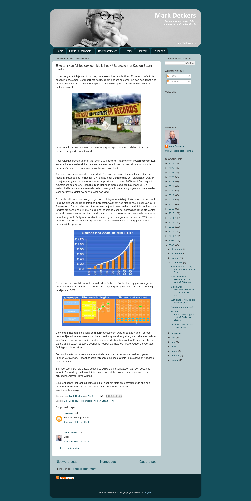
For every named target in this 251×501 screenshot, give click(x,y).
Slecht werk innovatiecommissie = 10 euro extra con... (182, 291)
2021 (172, 186)
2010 (172, 236)
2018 (172, 199)
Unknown (69, 413)
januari (175, 360)
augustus (177, 333)
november (177, 253)
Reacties (173, 81)
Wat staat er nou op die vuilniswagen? (183, 301)
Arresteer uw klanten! (182, 307)
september (177, 262)
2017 (172, 204)
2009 (172, 240)
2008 (172, 245)
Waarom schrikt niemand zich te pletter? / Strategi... (182, 279)
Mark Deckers (71, 432)
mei (174, 342)
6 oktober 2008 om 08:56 (76, 441)
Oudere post (148, 461)
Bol (65, 400)
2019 (172, 195)
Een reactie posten (70, 448)
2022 (172, 181)
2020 (172, 190)
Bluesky (127, 50)
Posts (171, 76)
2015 (172, 213)
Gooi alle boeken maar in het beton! (182, 325)
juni (174, 337)
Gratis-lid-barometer (80, 50)
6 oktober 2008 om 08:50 (76, 422)
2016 (172, 209)
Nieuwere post (66, 461)
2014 (172, 218)
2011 (172, 231)
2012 (172, 227)
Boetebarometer (107, 50)
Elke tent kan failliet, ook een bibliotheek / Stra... (183, 269)
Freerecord (86, 400)
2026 (172, 163)
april (174, 346)
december (177, 249)
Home (59, 50)
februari (176, 355)
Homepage (108, 461)
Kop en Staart (101, 400)
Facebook (159, 50)
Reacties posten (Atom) (84, 469)
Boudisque (74, 400)
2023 (172, 177)
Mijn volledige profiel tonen (179, 151)
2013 (172, 222)
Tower (112, 400)
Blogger (148, 492)
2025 (172, 168)
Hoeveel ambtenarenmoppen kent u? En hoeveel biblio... (182, 315)
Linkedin (142, 50)
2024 (172, 172)
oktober (176, 258)
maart (175, 351)
